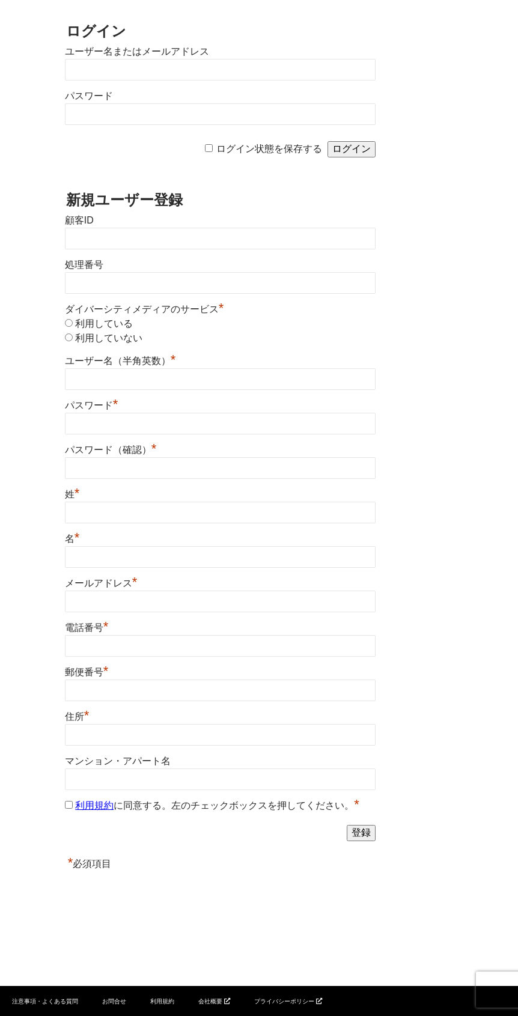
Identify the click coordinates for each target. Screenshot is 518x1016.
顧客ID (79, 220)
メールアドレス (101, 583)
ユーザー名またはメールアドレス (137, 51)
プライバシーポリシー (284, 1001)
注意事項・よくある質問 (45, 1001)
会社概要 (210, 1001)
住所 (77, 716)
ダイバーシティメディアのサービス (144, 309)
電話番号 (87, 627)
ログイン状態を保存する (269, 149)
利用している (104, 323)
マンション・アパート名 (118, 761)
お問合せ (114, 1001)
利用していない (108, 338)
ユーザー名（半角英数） (120, 361)
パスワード (89, 96)
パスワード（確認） (111, 450)
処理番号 (84, 265)
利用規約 (94, 805)
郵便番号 (87, 672)
